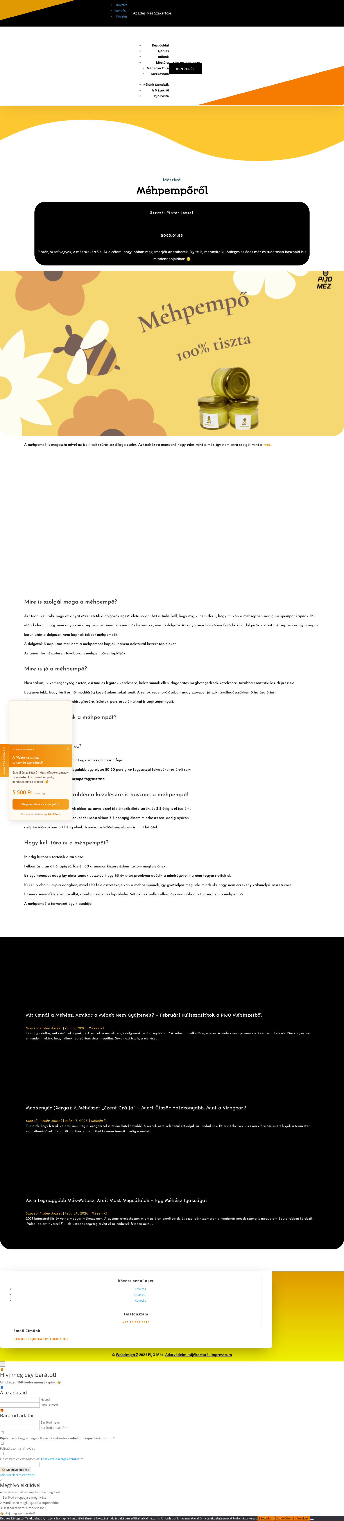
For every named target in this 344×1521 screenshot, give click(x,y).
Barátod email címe (54, 1428)
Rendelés (185, 69)
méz (267, 445)
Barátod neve (50, 1422)
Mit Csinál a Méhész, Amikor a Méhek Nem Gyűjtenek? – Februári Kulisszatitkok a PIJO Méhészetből (144, 1015)
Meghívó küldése (15, 1470)
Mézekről (172, 180)
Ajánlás (163, 51)
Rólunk (163, 57)
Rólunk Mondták (156, 84)
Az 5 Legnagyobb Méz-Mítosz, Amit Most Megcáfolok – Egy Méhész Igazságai (116, 1200)
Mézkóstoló (160, 74)
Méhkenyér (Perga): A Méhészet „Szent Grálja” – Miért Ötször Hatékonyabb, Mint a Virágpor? (136, 1108)
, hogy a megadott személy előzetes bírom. (57, 1438)
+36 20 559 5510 (136, 1322)
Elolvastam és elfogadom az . (41, 1459)
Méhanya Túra (158, 68)
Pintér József (50, 1028)
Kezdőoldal (160, 45)
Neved (45, 1399)
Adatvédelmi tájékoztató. (187, 1354)
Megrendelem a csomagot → (41, 804)
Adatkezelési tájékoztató (17, 1475)
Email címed (49, 1405)
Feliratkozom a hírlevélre (17, 1448)
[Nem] (312, 1519)
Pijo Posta (161, 96)
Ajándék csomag (4, 760)
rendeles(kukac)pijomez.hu (41, 1339)
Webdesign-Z (127, 1354)
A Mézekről (160, 90)
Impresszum (221, 1354)
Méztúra (162, 62)
